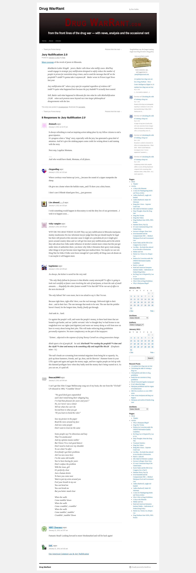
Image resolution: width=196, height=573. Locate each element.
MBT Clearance (55, 527)
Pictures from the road (113, 49)
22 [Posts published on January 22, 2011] (149, 302)
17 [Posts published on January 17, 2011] (131, 302)
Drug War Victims (138, 215)
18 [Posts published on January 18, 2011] (134, 302)
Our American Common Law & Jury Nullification (69, 554)
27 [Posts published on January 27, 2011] (141, 305)
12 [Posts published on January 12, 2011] (138, 299)
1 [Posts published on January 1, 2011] (148, 293)
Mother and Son (138, 252)
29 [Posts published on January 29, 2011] (149, 305)
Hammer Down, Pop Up (140, 224)
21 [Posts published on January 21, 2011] (145, 302)
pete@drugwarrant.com (142, 74)
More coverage (48, 62)
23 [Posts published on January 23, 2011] (152, 302)
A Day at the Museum (139, 188)
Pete (63, 58)
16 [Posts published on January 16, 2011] (152, 299)
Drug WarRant (51, 8)
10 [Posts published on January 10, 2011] (131, 299)
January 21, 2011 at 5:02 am (58, 549)
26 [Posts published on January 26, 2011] (138, 305)
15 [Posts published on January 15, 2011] (149, 299)
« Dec (131, 311)
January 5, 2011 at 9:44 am (58, 380)
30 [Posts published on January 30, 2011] (152, 305)
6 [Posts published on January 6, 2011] (141, 296)
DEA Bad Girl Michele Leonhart (143, 209)
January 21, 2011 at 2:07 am (58, 530)
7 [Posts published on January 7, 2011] (145, 296)
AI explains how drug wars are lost (141, 366)
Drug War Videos (138, 218)
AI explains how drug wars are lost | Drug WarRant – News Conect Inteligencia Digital (143, 81)
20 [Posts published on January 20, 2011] (141, 302)
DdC (51, 546)
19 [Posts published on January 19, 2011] (138, 302)
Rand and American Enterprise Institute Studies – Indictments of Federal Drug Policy (143, 270)
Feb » (152, 311)
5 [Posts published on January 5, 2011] (138, 296)
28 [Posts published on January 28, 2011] (145, 305)
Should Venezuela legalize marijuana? (142, 382)
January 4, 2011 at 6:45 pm (58, 269)
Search (150, 358)
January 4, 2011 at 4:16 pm (58, 205)
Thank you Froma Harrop (51, 49)
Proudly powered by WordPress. (141, 567)
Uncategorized (63, 107)
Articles (58, 41)
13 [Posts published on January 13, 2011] (141, 299)
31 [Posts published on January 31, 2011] (131, 308)
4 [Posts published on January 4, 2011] (134, 296)
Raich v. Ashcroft (138, 265)
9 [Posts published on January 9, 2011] (152, 296)
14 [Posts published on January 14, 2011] (145, 299)
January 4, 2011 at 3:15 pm (58, 172)
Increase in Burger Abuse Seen (142, 231)
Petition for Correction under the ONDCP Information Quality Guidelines (143, 261)
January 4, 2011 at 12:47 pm (58, 127)
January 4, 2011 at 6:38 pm (58, 227)
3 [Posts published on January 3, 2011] (131, 296)
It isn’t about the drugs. (138, 384)
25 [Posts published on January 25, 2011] (134, 305)
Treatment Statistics (139, 279)
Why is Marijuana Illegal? (141, 283)
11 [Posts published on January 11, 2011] (134, 299)
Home (44, 41)
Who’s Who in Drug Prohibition (142, 281)
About (51, 41)
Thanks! (135, 184)
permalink (81, 107)
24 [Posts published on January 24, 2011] (131, 305)
